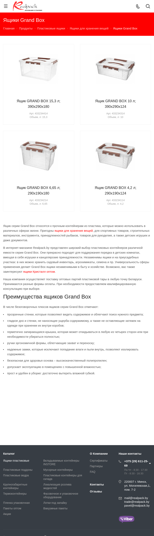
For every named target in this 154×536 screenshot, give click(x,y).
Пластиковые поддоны (17, 469)
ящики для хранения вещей (73, 230)
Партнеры (96, 466)
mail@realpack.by (136, 498)
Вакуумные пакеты (55, 508)
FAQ (92, 471)
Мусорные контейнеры (58, 469)
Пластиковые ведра (16, 475)
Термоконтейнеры (15, 493)
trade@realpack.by (136, 501)
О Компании (99, 453)
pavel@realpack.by (137, 505)
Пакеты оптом (12, 508)
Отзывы (96, 491)
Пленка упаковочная (16, 502)
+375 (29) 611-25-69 (136, 463)
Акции (7, 514)
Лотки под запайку (55, 502)
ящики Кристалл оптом (39, 271)
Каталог (9, 453)
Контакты (97, 484)
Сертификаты (99, 460)
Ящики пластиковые (16, 460)
